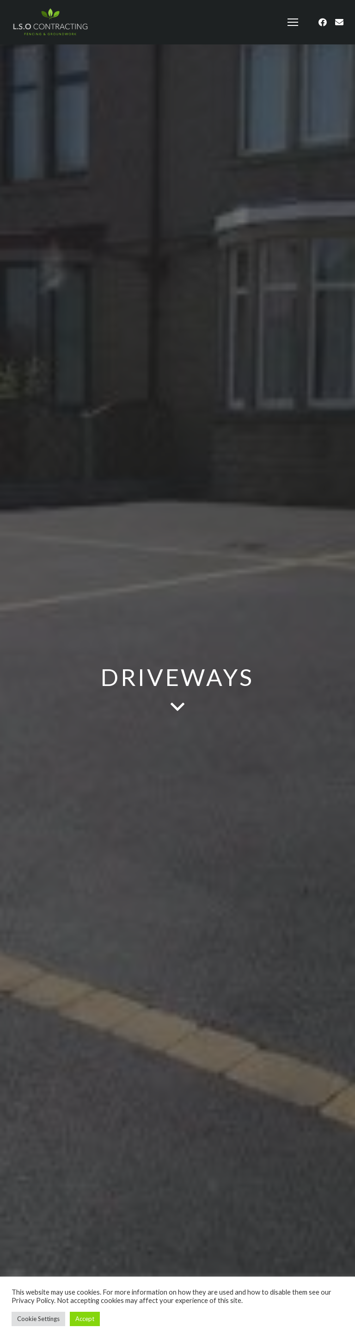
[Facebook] (322, 22)
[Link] (50, 22)
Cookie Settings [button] (38, 1318)
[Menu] (293, 22)
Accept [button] (84, 1318)
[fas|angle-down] (177, 707)
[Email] (339, 22)
